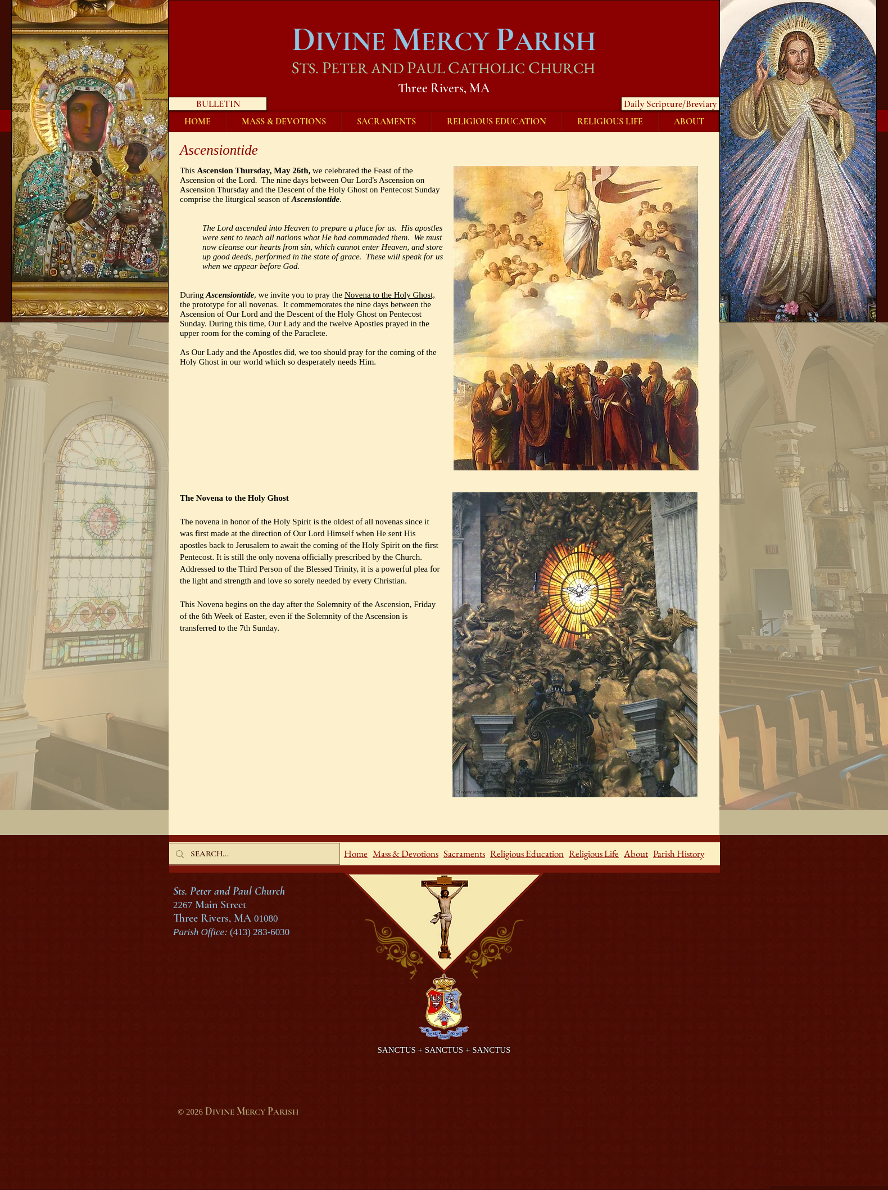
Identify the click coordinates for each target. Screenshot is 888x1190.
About (636, 853)
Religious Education (527, 853)
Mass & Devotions (405, 853)
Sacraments (464, 853)
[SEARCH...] (253, 853)
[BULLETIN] (218, 104)
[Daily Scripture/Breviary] (670, 104)
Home (356, 853)
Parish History (678, 853)
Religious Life (594, 853)
